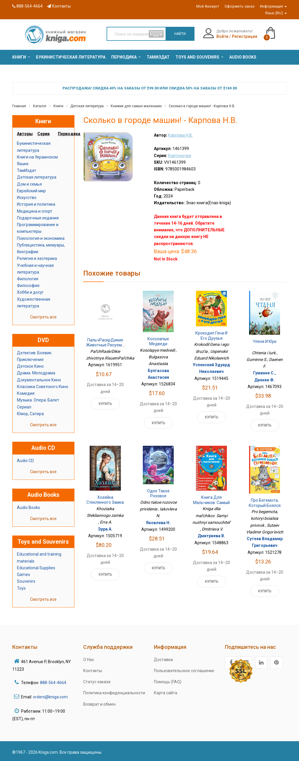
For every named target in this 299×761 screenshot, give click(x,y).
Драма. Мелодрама (36, 373)
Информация (273, 6)
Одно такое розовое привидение (158, 496)
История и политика (36, 204)
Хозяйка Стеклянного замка (105, 500)
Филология (27, 278)
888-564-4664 (27, 6)
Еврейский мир (31, 191)
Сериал (24, 407)
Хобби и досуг (30, 292)
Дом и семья (29, 184)
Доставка (163, 659)
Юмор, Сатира (30, 413)
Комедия (25, 393)
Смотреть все (43, 317)
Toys (21, 588)
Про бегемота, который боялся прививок (265, 505)
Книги (58, 106)
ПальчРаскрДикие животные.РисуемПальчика (113, 343)
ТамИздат (26, 170)
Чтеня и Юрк (265, 341)
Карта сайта (165, 692)
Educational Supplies (36, 568)
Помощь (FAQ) (167, 681)
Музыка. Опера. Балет (38, 400)
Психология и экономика (41, 238)
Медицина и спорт (34, 211)
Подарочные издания (38, 218)
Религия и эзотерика (37, 258)
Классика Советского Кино (42, 386)
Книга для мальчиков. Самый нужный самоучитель (211, 505)
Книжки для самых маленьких (136, 106)
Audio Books (28, 507)
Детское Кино (30, 366)
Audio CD (25, 460)
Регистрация (244, 36)
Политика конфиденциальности (114, 692)
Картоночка (179, 155)
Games (23, 574)
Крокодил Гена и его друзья (211, 336)
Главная (19, 106)
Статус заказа (96, 681)
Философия (28, 285)
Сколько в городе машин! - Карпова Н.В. (202, 106)
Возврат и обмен (99, 704)
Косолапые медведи (158, 341)
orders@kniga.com (50, 697)
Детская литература (87, 106)
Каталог (39, 106)
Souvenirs (26, 581)
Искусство (26, 197)
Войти (222, 36)
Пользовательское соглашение (184, 670)
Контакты (59, 6)
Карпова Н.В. (180, 135)
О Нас (88, 659)
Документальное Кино (39, 380)
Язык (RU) (276, 13)
